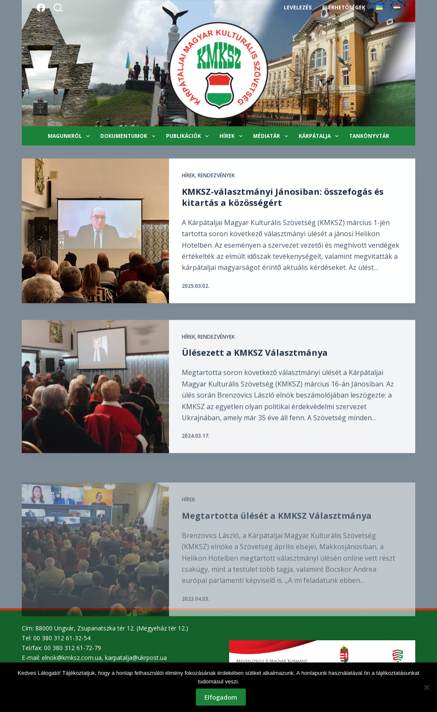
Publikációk (189, 136)
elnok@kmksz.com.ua (72, 658)
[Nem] (426, 687)
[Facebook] (41, 7)
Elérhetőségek (343, 7)
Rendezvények (216, 175)
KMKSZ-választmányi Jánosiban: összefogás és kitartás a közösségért (283, 197)
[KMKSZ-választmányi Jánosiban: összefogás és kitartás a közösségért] (95, 231)
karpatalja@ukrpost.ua (136, 658)
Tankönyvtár (369, 136)
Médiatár (272, 136)
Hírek (232, 136)
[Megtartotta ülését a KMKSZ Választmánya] (95, 571)
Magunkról (70, 136)
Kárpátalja (320, 136)
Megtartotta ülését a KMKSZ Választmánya (277, 537)
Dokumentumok (129, 136)
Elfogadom (220, 697)
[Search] (58, 7)
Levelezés (298, 7)
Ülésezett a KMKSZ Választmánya (255, 358)
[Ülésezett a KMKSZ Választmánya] (95, 392)
